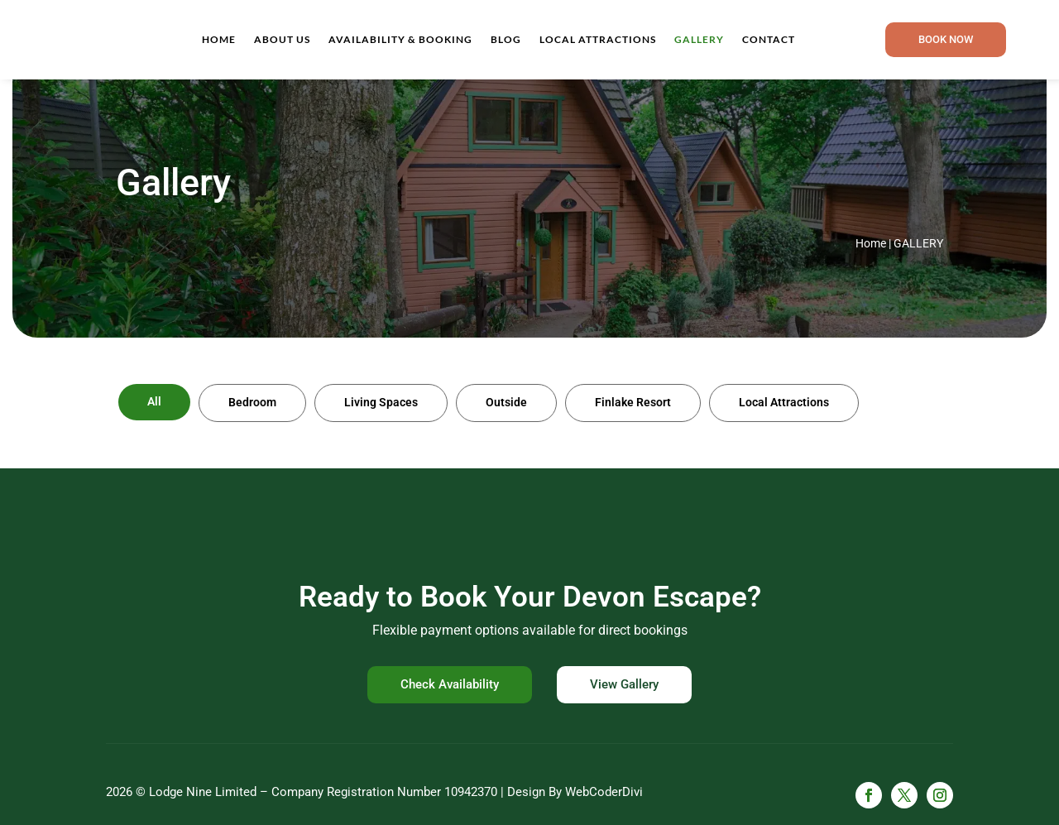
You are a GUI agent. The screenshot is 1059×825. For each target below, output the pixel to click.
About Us (282, 39)
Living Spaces (381, 402)
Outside (506, 402)
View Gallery (624, 684)
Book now (945, 39)
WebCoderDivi (604, 791)
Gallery (699, 39)
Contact (768, 39)
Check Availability (449, 684)
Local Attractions (597, 39)
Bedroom (252, 402)
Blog (506, 39)
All (154, 401)
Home (219, 39)
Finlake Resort (633, 402)
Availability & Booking (400, 39)
